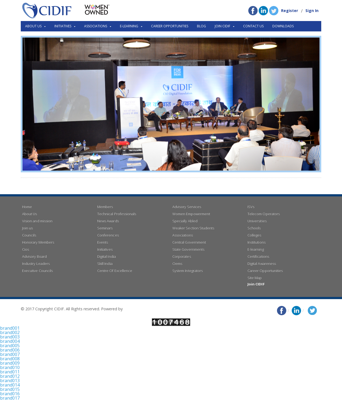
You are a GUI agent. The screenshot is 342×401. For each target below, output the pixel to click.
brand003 (10, 337)
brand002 (10, 332)
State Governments (188, 249)
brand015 (10, 389)
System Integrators (187, 270)
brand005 (10, 346)
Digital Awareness (261, 263)
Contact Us (253, 26)
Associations (182, 235)
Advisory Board (34, 256)
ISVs (250, 206)
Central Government (189, 242)
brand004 (10, 341)
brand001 (10, 328)
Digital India (106, 256)
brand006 (10, 350)
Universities (256, 221)
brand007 (10, 354)
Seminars (105, 228)
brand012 (10, 376)
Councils (29, 235)
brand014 (10, 385)
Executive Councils (37, 270)
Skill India (104, 263)
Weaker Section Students (193, 228)
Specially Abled (184, 221)
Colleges (254, 235)
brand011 (10, 372)
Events (102, 242)
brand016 (10, 394)
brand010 (10, 367)
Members (105, 206)
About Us (29, 213)
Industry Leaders (35, 263)
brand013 (10, 381)
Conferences (108, 235)
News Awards (108, 221)
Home (27, 206)
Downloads (283, 26)
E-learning (255, 249)
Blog (201, 26)
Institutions (256, 242)
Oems (177, 263)
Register (289, 10)
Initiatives (104, 249)
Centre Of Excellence (114, 270)
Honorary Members (38, 242)
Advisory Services (186, 206)
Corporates (181, 256)
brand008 (10, 359)
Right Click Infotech (141, 308)
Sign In (312, 10)
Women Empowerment (191, 213)
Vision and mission (37, 221)
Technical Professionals (116, 213)
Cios (25, 249)
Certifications (258, 256)
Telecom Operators (263, 213)
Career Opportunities (169, 26)
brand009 (10, 363)
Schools (254, 228)
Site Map (254, 277)
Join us (27, 228)
